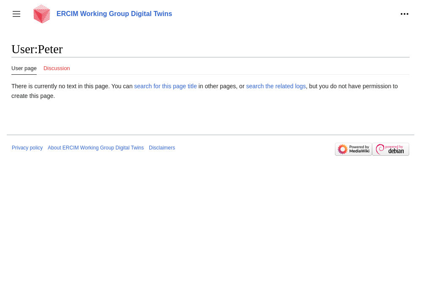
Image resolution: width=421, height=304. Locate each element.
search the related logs (276, 86)
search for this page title (165, 86)
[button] (16, 14)
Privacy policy (27, 148)
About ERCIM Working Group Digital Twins (96, 148)
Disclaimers (162, 148)
